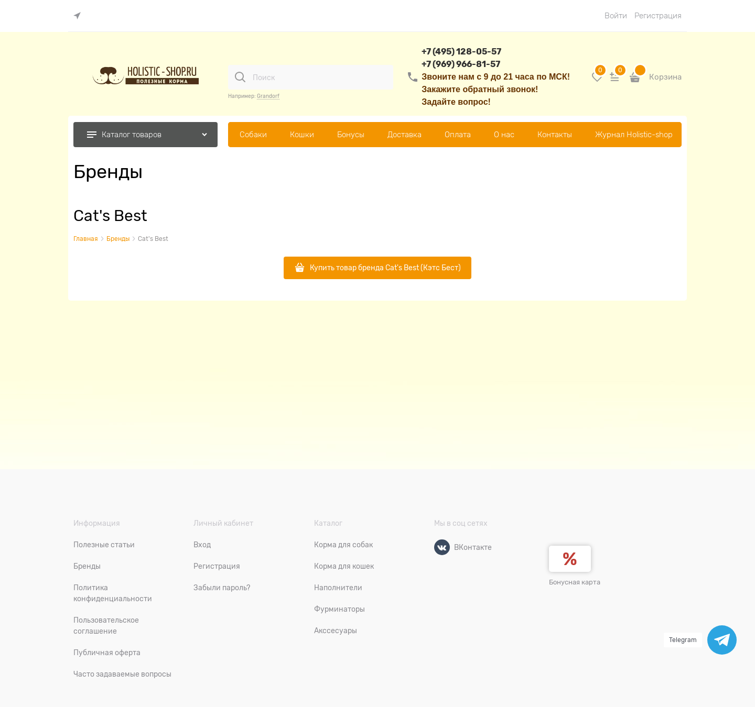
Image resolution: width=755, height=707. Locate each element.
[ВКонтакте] (442, 547)
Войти (616, 16)
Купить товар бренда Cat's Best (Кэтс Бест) (385, 267)
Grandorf (268, 96)
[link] (79, 16)
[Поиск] (240, 77)
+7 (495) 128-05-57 (461, 52)
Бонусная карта (574, 582)
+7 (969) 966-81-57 (461, 64)
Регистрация (658, 16)
